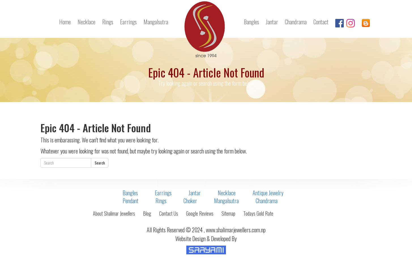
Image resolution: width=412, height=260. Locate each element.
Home (65, 22)
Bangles (251, 22)
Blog (147, 213)
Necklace (86, 22)
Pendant (130, 200)
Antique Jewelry (268, 192)
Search (100, 163)
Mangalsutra (156, 22)
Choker (190, 200)
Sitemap (228, 213)
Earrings (128, 22)
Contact (320, 22)
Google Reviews (200, 213)
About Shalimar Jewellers (114, 213)
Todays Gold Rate (258, 213)
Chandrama (296, 22)
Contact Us (168, 213)
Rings (107, 22)
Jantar (272, 22)
